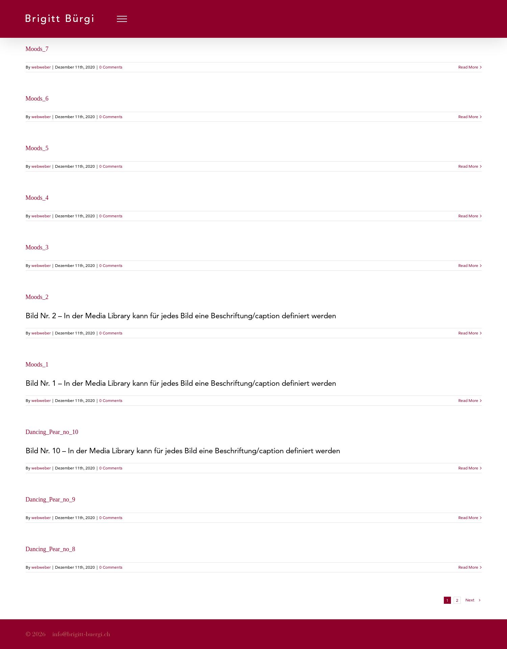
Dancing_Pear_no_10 (52, 432)
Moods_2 (37, 297)
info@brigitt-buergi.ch (81, 634)
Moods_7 (37, 49)
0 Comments (110, 67)
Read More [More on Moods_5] (468, 166)
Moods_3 (37, 247)
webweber (41, 67)
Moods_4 (37, 197)
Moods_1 (37, 364)
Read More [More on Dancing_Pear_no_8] (468, 567)
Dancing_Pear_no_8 (50, 549)
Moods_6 (37, 98)
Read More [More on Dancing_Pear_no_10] (468, 467)
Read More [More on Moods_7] (468, 67)
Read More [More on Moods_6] (468, 116)
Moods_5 (37, 148)
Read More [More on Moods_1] (468, 400)
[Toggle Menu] (121, 19)
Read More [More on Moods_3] (468, 265)
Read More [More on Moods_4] (468, 215)
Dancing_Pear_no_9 (50, 499)
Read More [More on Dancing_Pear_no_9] (468, 517)
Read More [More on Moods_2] (468, 332)
